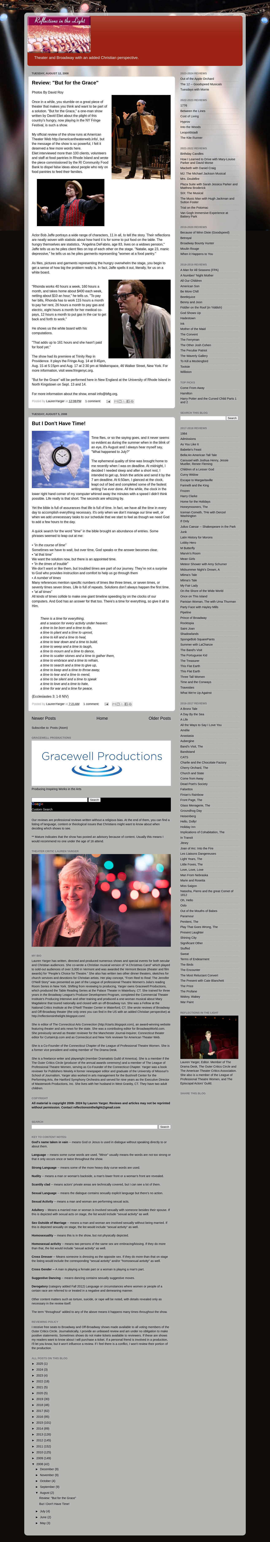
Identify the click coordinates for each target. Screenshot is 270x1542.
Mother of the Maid (193, 329)
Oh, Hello (186, 900)
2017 (40, 1410)
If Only (184, 521)
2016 (40, 1416)
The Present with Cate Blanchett (202, 980)
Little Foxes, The (191, 864)
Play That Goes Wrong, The (199, 927)
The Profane (188, 991)
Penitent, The (189, 921)
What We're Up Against (196, 692)
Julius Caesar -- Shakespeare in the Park (208, 526)
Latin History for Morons (196, 537)
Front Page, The (191, 800)
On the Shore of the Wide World (201, 591)
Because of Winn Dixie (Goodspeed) (205, 232)
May (43, 1523)
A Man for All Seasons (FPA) (199, 270)
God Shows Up (190, 313)
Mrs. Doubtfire (189, 178)
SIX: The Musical (191, 193)
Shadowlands (189, 633)
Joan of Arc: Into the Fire (196, 848)
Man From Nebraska (194, 875)
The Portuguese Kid (193, 655)
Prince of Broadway (193, 617)
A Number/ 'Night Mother (196, 275)
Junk (183, 532)
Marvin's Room (190, 553)
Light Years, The (191, 859)
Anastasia (187, 735)
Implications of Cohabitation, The (202, 832)
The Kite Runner (191, 137)
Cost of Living (189, 116)
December (47, 1469)
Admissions (188, 439)
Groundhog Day (191, 810)
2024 (40, 1369)
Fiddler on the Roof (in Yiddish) (201, 307)
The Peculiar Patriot (193, 350)
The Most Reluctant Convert (199, 975)
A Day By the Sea (192, 714)
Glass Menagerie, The (195, 805)
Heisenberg (188, 816)
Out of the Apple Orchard (197, 78)
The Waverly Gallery (194, 356)
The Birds (186, 964)
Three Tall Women (192, 676)
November (47, 1475)
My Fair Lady (189, 585)
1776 (183, 105)
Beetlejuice (187, 297)
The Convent (189, 334)
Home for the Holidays (195, 501)
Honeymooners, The (194, 507)
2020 (40, 1393)
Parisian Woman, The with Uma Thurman (208, 601)
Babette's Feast (190, 449)
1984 (183, 433)
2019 (40, 1399)
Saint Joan (187, 628)
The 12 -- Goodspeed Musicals (201, 84)
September (48, 1487)
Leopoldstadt (189, 132)
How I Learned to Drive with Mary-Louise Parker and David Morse (207, 161)
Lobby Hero (188, 542)
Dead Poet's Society (194, 784)
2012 (40, 1440)
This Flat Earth (190, 666)
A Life (184, 719)
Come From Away (192, 388)
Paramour (187, 916)
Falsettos (186, 789)
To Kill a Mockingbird (194, 361)
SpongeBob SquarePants (197, 639)
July (43, 1511)
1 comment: (93, 401)
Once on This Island (193, 596)
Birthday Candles (192, 153)
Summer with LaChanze (196, 644)
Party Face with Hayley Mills (199, 607)
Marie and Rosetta (192, 880)
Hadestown (188, 318)
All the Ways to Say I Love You (200, 725)
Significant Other (191, 943)
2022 (40, 1381)
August (45, 1492)
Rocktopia (187, 623)
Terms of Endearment (194, 959)
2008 (40, 1464)
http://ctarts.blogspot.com (116, 1024)
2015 (40, 1422)
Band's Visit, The (191, 746)
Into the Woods (190, 127)
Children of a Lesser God (197, 469)
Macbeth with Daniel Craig (198, 168)
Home (102, 718)
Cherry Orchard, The (194, 767)
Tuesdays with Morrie (194, 89)
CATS (184, 757)
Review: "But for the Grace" (65, 82)
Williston (186, 372)
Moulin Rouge (189, 248)
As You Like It (189, 444)
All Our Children (191, 280)
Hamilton (186, 393)
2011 (40, 1446)
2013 (40, 1434)
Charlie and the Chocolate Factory (203, 762)
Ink (182, 323)
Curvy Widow (189, 474)
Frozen (185, 491)
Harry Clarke (188, 496)
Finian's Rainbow (191, 794)
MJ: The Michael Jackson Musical (203, 173)
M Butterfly (187, 548)
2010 (40, 1452)
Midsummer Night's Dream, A (200, 569)
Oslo (183, 905)
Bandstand (187, 751)
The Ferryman (189, 339)
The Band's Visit (191, 650)
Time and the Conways (195, 682)
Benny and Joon (191, 302)
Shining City (188, 937)
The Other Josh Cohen (195, 345)
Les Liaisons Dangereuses (198, 853)
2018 (40, 1405)
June (43, 1517)
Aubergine (187, 741)
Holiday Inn (188, 827)
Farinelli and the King (194, 485)
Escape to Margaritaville (196, 480)
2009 (40, 1458)
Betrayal (186, 238)
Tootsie (185, 366)
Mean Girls (187, 559)
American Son (189, 286)
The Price (186, 986)
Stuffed (185, 948)
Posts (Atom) (59, 727)
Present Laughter (192, 932)
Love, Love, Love (192, 869)
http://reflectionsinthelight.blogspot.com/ (58, 1016)
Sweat (184, 954)
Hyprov (185, 121)
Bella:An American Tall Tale (198, 455)
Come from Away (191, 778)
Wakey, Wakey (190, 996)
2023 (40, 1375)
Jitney (184, 843)
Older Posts (160, 718)
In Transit (186, 837)
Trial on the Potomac (194, 207)
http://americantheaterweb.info (74, 139)
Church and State (192, 773)
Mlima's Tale (188, 575)
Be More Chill (189, 291)
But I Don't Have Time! (59, 423)
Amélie (185, 730)
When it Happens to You (196, 254)
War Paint (187, 1002)
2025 (40, 1363)
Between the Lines (192, 111)
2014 (40, 1428)
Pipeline (185, 612)
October (46, 1481)
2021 (40, 1387)
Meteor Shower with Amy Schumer (203, 564)
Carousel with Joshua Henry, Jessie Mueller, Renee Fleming (204, 462)
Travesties (187, 687)
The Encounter (190, 970)
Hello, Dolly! (188, 821)
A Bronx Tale (188, 708)
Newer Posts (44, 718)
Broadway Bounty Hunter (197, 243)
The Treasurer (189, 660)
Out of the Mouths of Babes (198, 911)
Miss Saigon (188, 886)
